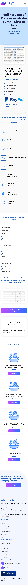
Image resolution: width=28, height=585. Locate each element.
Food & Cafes (15, 34)
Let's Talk (13, 485)
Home (9, 32)
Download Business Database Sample (14, 310)
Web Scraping (5, 549)
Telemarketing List (6, 546)
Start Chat (5, 567)
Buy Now (14, 373)
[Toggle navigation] (25, 3)
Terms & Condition (6, 529)
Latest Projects (5, 531)
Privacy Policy (5, 526)
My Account (4, 534)
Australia (17, 32)
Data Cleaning (5, 551)
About (3, 523)
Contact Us (8, 106)
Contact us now (14, 469)
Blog (2, 537)
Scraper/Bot (4, 557)
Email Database (5, 543)
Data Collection (5, 554)
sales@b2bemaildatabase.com (11, 563)
